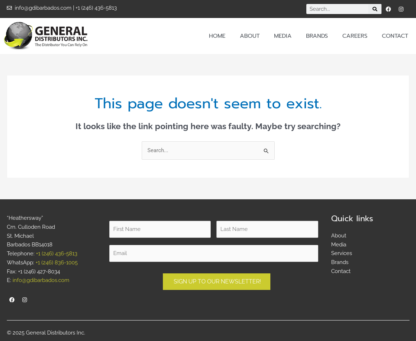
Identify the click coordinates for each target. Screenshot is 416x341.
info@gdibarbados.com (41, 280)
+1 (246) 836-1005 (57, 262)
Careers (354, 36)
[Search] (374, 9)
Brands (317, 36)
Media (283, 36)
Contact (395, 36)
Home (217, 36)
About (250, 36)
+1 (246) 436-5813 (56, 253)
